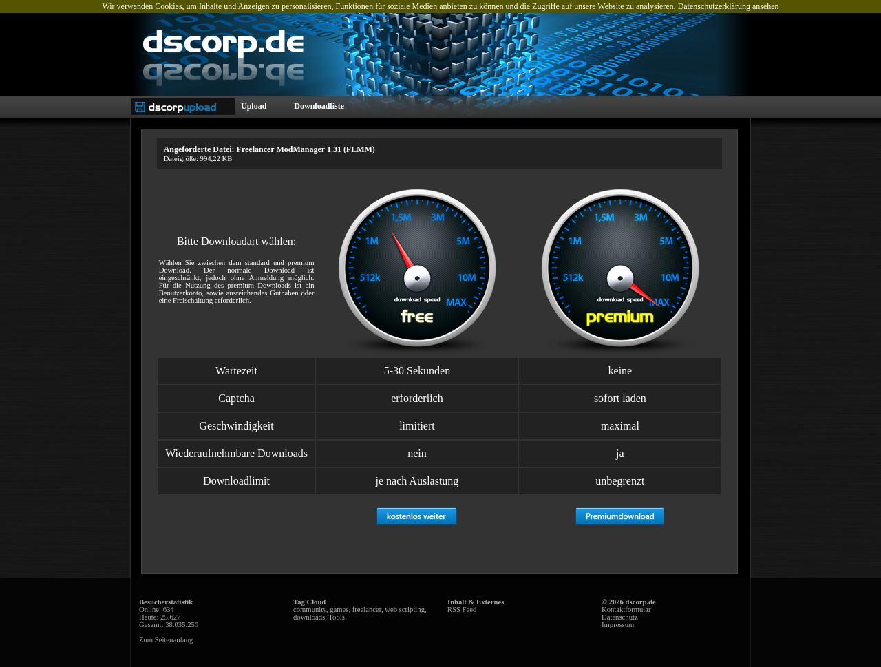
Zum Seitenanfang (166, 640)
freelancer (366, 609)
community (309, 609)
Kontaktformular (626, 609)
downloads (309, 617)
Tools (336, 617)
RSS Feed (461, 609)
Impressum (618, 624)
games (339, 609)
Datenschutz (620, 617)
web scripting (405, 609)
